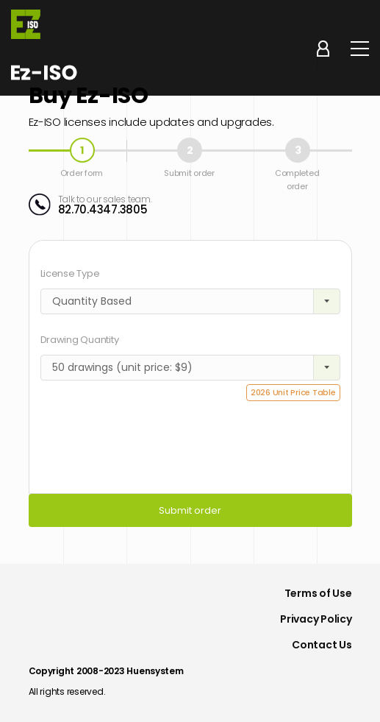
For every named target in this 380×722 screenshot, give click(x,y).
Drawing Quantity (79, 340)
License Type (70, 273)
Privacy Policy (315, 619)
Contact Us (321, 644)
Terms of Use (318, 593)
